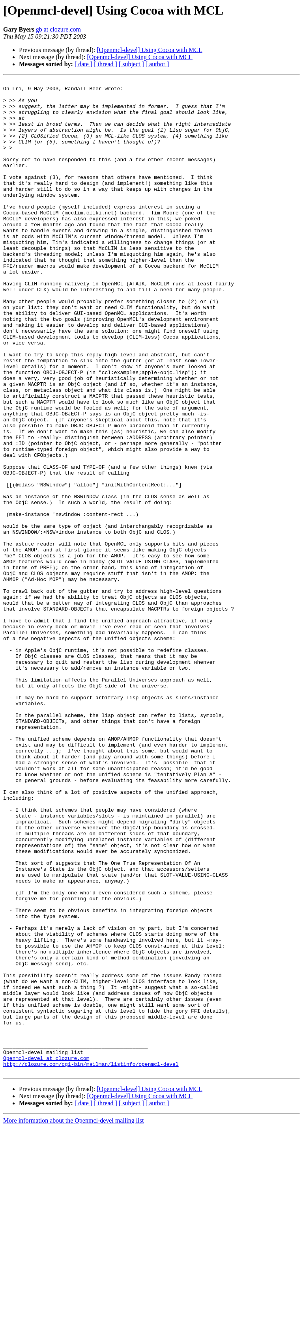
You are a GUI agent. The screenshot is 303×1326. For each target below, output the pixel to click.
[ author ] (157, 64)
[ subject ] (131, 64)
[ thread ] (105, 64)
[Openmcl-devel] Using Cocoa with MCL (149, 50)
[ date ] (83, 64)
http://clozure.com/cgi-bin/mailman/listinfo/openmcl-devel (91, 1261)
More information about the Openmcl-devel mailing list (73, 1319)
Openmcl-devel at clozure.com (46, 1254)
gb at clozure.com (58, 29)
